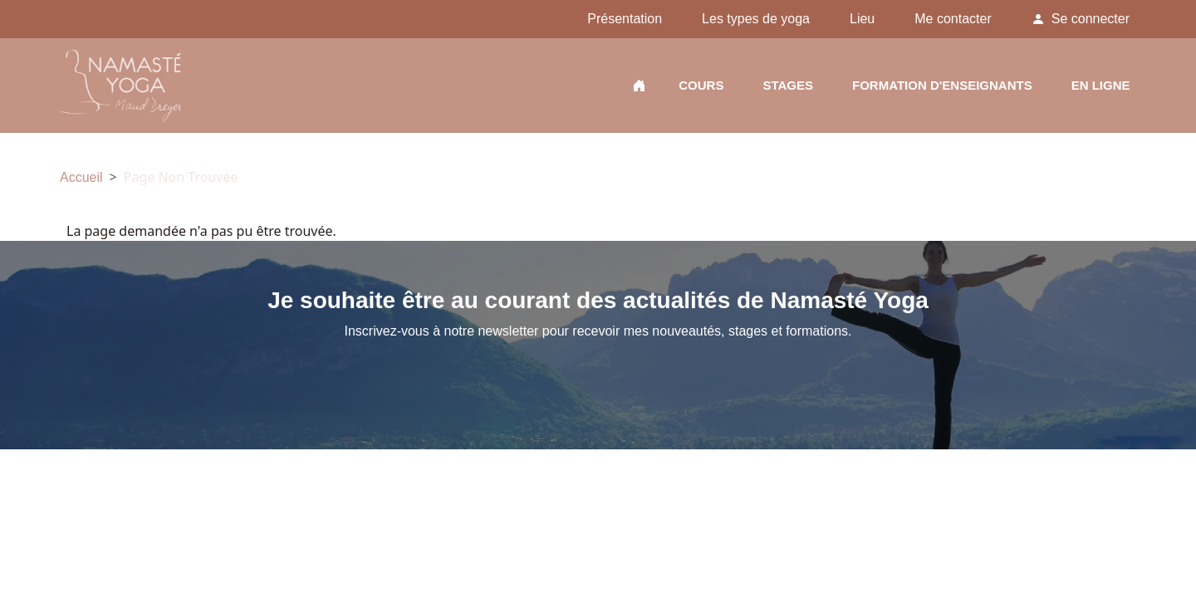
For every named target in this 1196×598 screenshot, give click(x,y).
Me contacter (952, 19)
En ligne (1100, 88)
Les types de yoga (756, 19)
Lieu (862, 19)
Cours (701, 88)
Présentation (624, 19)
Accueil (639, 88)
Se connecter (1090, 19)
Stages (787, 88)
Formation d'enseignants (942, 88)
